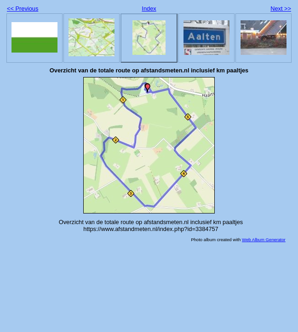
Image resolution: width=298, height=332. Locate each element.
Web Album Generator (264, 239)
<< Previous (22, 8)
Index (149, 8)
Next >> (280, 8)
